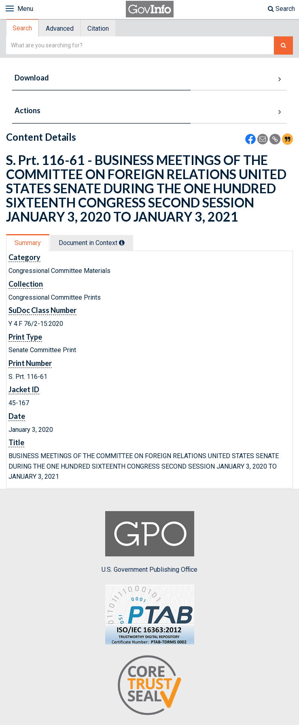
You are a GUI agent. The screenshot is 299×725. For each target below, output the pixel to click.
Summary (28, 243)
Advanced (60, 28)
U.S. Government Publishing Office (149, 542)
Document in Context (92, 243)
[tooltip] (122, 242)
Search (281, 9)
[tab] (22, 28)
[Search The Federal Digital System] (283, 45)
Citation (98, 28)
